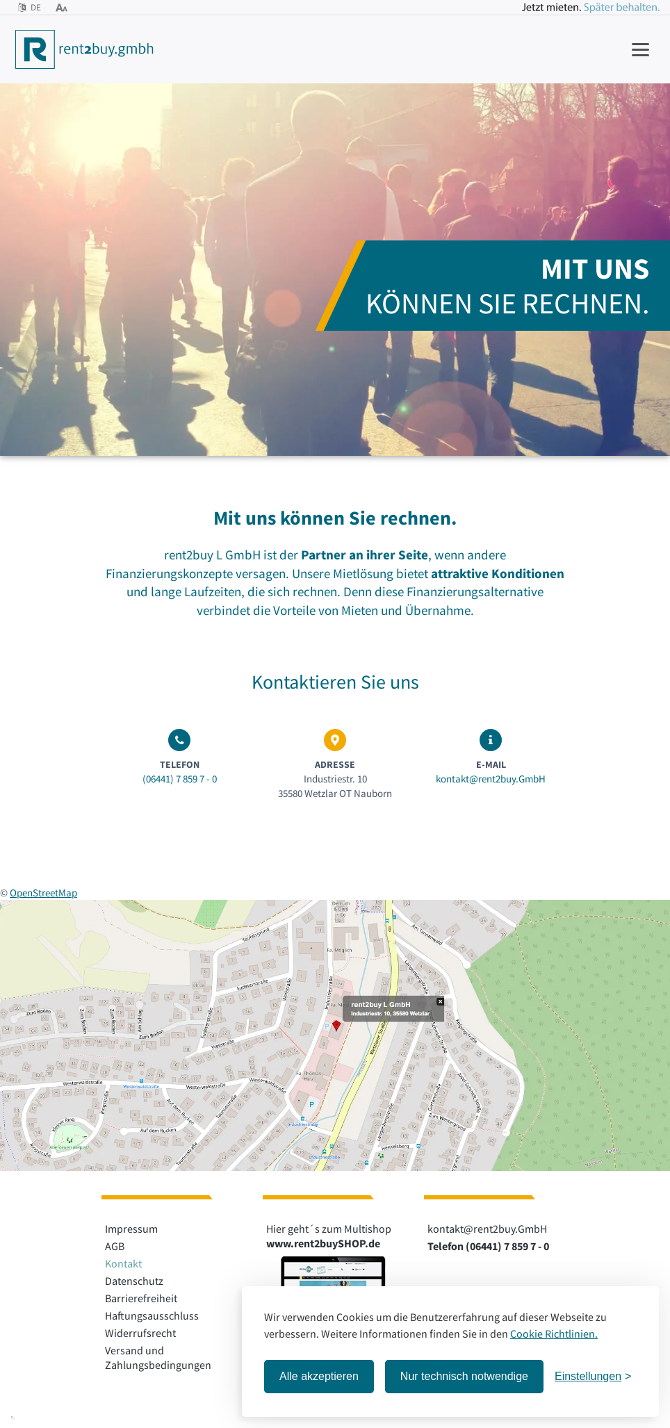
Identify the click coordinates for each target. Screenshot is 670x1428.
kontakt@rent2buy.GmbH (491, 778)
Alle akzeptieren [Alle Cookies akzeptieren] (319, 1376)
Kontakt (123, 1263)
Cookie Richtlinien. (554, 1333)
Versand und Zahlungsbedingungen (158, 1357)
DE (29, 7)
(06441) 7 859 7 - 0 (179, 778)
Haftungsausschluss (152, 1315)
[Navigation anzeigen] (640, 49)
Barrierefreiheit (141, 1298)
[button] (12, 1417)
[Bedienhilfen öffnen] (61, 7)
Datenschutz (134, 1281)
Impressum (131, 1229)
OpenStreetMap (43, 892)
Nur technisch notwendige (464, 1376)
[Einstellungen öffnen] (593, 1377)
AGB (114, 1246)
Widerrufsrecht (140, 1333)
